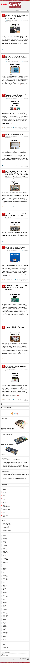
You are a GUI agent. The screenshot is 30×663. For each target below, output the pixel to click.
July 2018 (4, 541)
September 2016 (5, 566)
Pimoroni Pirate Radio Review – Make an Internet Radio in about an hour (16, 57)
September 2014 (5, 601)
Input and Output (5, 493)
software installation (6, 513)
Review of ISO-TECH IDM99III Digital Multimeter (13, 481)
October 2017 (5, 551)
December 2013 (5, 613)
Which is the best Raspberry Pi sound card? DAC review (15, 96)
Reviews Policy (16, 659)
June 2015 (4, 588)
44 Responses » (25, 369)
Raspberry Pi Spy (6, 526)
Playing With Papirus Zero (14, 135)
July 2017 (4, 554)
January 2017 (5, 561)
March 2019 (5, 538)
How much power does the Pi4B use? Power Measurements (13, 461)
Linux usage (5, 498)
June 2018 (4, 542)
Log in (4, 644)
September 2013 (5, 618)
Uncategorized (15, 61)
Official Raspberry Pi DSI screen (23, 399)
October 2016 (5, 565)
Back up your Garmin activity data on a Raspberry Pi (11, 459)
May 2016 (4, 572)
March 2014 (5, 609)
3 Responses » (25, 250)
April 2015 (4, 591)
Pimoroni (14, 128)
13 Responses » (25, 136)
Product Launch (9, 369)
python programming (10, 20)
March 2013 (5, 626)
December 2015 (5, 579)
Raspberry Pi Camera (6, 506)
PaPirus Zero (23, 166)
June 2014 (4, 605)
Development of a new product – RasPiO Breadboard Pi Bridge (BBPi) (14, 465)
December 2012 (5, 630)
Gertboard (4, 491)
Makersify (4, 521)
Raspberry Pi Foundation (7, 524)
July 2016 (4, 569)
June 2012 (4, 639)
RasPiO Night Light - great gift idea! (14, 444)
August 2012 (5, 636)
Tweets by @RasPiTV (5, 484)
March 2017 (5, 558)
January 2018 (5, 548)
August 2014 (5, 602)
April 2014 (4, 608)
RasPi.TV (6, 4)
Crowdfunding (22, 279)
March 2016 (5, 575)
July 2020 (4, 535)
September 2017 (5, 552)
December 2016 (5, 562)
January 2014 (5, 612)
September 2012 (5, 635)
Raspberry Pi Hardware (10, 98)
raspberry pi (14, 369)
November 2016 (5, 564)
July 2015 (4, 586)
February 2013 (5, 628)
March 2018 (5, 545)
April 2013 (4, 625)
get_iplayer (4, 492)
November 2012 (5, 632)
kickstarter (26, 279)
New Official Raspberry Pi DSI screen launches (15, 367)
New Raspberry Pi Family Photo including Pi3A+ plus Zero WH (18, 474)
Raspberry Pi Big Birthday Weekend (22, 280)
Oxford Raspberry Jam (6, 523)
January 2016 (5, 578)
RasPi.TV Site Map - (6, 407)
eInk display (21, 165)
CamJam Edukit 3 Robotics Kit (15, 327)
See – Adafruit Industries (7, 530)
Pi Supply (26, 166)
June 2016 (4, 571)
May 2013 (4, 623)
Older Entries (4, 404)
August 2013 (5, 619)
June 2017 (4, 555)
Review (10, 21)
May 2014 (4, 606)
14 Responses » (25, 20)
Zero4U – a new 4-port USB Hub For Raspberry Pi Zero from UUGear (16, 215)
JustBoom (26, 127)
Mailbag (4, 499)
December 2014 (5, 596)
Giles (3, 478)
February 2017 (5, 559)
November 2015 (5, 581)
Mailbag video (26, 206)
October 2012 (5, 633)
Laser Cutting (5, 496)
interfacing (4, 495)
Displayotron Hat (20, 206)
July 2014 (4, 603)
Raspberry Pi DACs (19, 128)
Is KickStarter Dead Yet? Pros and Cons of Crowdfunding (15, 248)
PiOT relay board (25, 207)
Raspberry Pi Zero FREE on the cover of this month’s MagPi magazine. (16, 287)
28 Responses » (25, 98)
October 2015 (5, 582)
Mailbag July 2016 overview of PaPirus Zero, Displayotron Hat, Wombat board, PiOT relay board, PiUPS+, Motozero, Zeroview (16, 173)
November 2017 (5, 549)
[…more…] (20, 44)
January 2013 (5, 629)
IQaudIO (23, 127)
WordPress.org (5, 648)
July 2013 (4, 620)
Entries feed (5, 646)
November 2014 (5, 598)
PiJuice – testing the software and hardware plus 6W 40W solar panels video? (16, 16)
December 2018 (5, 539)
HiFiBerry (20, 127)
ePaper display (26, 165)
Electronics (8, 61)
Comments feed (5, 647)
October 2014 (5, 599)
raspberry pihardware (6, 509)
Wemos (4, 516)
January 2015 (5, 595)
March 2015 (5, 592)
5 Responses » (25, 61)
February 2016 (5, 576)
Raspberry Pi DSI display (24, 400)
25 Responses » (25, 178)
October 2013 (5, 616)
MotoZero (16, 207)
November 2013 (5, 615)
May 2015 (4, 589)
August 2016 (5, 568)
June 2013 (4, 622)
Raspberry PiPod (6, 527)
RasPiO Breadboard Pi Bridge (15, 429)
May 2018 (4, 544)
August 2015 (5, 585)
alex (7, 127)
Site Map (12, 659)
